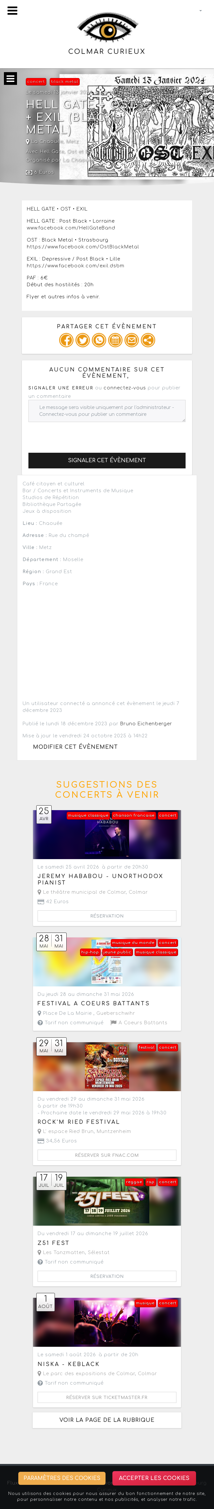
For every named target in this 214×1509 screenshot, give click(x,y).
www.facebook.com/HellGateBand (71, 228)
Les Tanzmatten (61, 1252)
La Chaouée (44, 141)
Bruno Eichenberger (146, 723)
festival (147, 1047)
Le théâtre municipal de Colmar (82, 892)
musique (145, 1303)
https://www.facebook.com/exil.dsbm (75, 265)
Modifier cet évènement (75, 747)
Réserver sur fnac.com (107, 1155)
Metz (72, 141)
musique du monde (133, 943)
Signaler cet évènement (107, 461)
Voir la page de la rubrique (107, 1420)
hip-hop (90, 952)
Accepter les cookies (154, 1478)
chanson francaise (134, 815)
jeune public (117, 952)
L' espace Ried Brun (66, 1131)
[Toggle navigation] (12, 10)
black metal (64, 82)
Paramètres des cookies (62, 1478)
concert (36, 82)
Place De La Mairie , (86, 1013)
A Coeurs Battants (139, 1022)
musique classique (88, 815)
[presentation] (78, 435)
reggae (134, 1182)
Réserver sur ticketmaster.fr (107, 1397)
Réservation (107, 916)
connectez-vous (125, 387)
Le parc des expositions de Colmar (86, 1373)
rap (151, 1182)
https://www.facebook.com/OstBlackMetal (83, 246)
